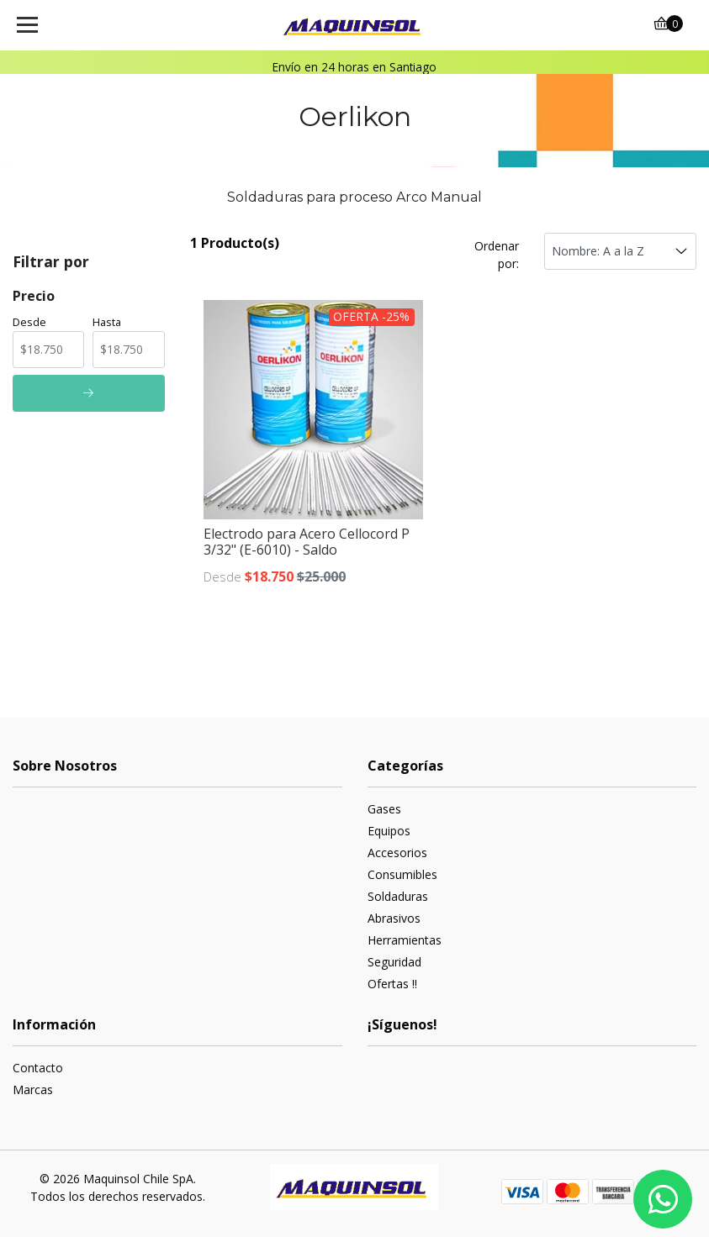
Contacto (38, 1068)
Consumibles (402, 874)
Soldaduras (398, 896)
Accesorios (397, 853)
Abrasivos (394, 918)
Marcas (33, 1090)
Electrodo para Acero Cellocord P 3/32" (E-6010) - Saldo (307, 541)
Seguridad (394, 962)
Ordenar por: (496, 254)
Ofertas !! (392, 984)
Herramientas (405, 940)
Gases (384, 809)
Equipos (389, 831)
